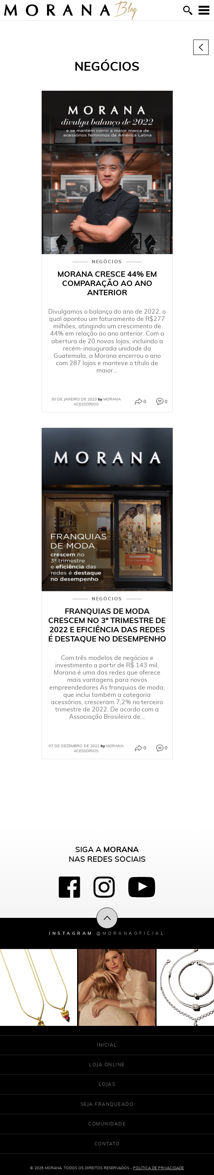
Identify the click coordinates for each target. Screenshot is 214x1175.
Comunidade (107, 1123)
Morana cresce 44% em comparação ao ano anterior (107, 283)
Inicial (107, 1045)
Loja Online (107, 1064)
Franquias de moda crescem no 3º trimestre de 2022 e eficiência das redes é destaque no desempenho (107, 625)
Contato (107, 1143)
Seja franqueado (107, 1104)
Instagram (107, 933)
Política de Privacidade (158, 1167)
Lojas (107, 1084)
